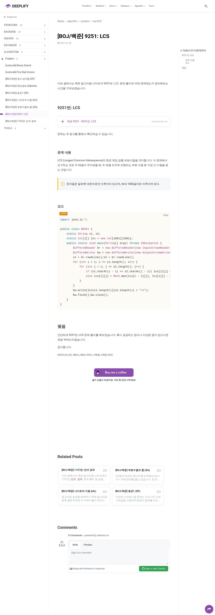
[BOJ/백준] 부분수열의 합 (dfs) (21, 107)
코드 (187, 63)
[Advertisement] (113, 63)
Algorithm (140, 6)
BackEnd (101, 6)
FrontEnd (87, 6)
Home (60, 21)
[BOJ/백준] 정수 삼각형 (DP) (20, 78)
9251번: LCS (188, 55)
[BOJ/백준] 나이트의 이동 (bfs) (21, 100)
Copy (165, 215)
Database (126, 6)
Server (113, 6)
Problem (11, 58)
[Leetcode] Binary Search (18, 65)
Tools (152, 6)
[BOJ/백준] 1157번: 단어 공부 (20, 121)
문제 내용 (190, 60)
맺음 (184, 68)
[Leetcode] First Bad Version (20, 72)
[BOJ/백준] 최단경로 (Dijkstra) (21, 86)
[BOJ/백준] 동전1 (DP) (17, 93)
